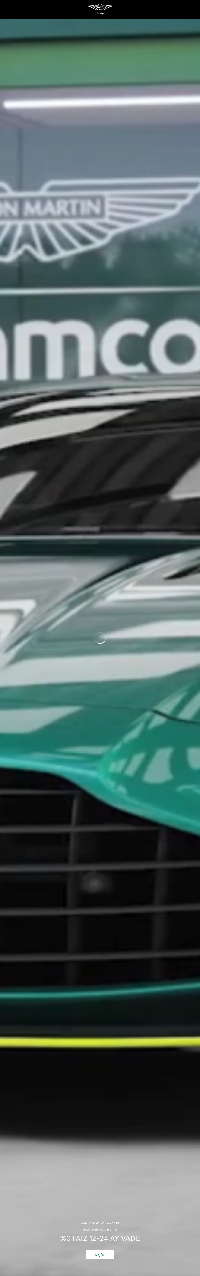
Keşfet (100, 1255)
